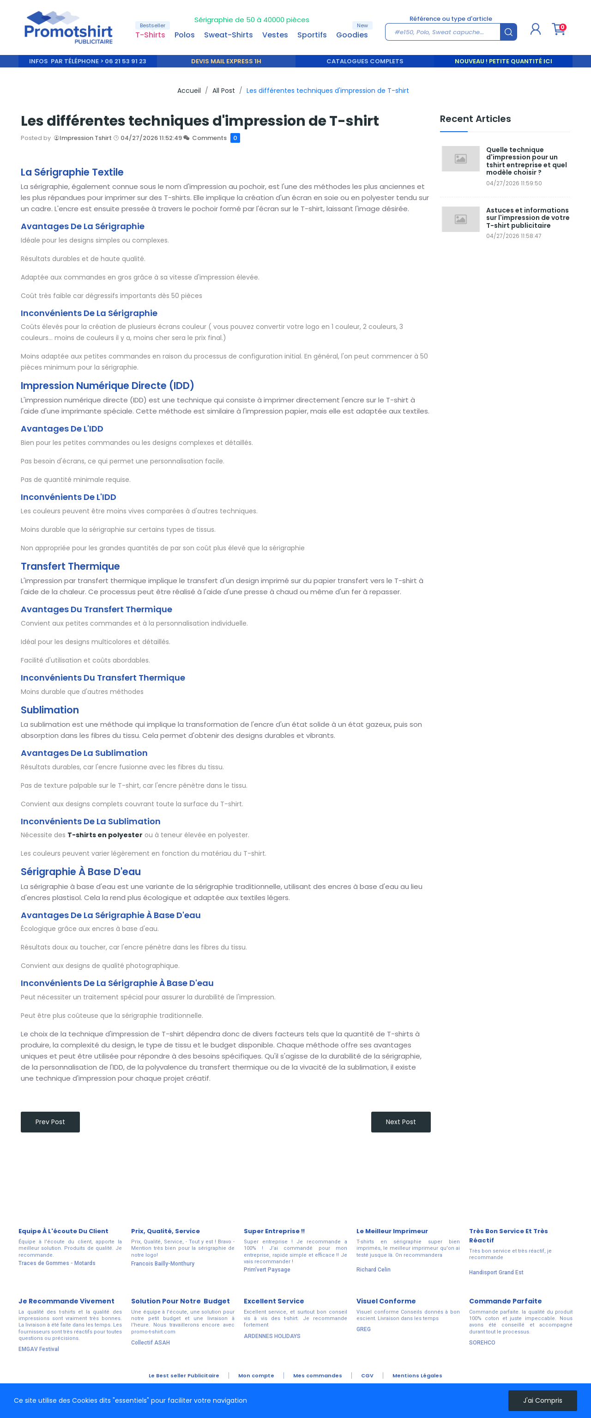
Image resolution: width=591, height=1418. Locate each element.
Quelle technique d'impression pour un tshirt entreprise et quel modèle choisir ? (526, 161)
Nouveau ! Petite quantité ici (503, 61)
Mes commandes (317, 1375)
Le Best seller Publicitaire (184, 1375)
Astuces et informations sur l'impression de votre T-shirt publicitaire (528, 218)
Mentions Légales (417, 1375)
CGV (367, 1375)
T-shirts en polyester (105, 835)
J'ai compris (542, 1400)
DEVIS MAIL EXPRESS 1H (226, 61)
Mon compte (256, 1375)
